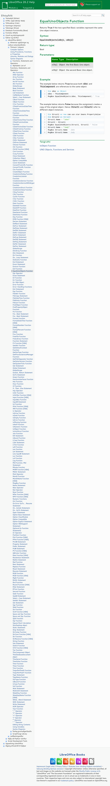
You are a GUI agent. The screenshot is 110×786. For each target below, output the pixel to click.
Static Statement (19, 627)
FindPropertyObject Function (20, 308)
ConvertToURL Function (22, 167)
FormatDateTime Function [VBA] (22, 322)
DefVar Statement (19, 246)
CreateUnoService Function (23, 181)
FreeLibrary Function (20, 339)
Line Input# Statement (21, 454)
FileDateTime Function (21, 298)
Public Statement (19, 546)
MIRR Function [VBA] (21, 469)
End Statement (18, 262)
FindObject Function (20, 305)
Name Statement (19, 485)
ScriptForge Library (20, 734)
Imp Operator (18, 391)
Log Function (17, 460)
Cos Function (18, 169)
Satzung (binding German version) (50, 769)
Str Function (17, 636)
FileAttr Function (19, 293)
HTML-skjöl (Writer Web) (15, 21)
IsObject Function (19, 429)
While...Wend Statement (22, 700)
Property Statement (20, 544)
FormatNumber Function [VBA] (22, 326)
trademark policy (67, 780)
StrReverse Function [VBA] (23, 639)
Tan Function (17, 650)
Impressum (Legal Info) (46, 766)
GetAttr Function (19, 345)
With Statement (18, 702)
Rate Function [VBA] (20, 555)
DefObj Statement (19, 239)
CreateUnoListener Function (20, 177)
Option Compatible (20, 160)
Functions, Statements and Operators (21, 62)
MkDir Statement (19, 472)
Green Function (18, 377)
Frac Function (18, 334)
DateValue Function (20, 215)
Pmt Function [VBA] (20, 537)
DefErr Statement (19, 233)
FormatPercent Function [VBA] (22, 331)
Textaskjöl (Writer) (12, 18)
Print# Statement (19, 542)
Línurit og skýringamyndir (14, 35)
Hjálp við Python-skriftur (17, 739)
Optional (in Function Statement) (20, 529)
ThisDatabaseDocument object (22, 656)
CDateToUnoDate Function (23, 127)
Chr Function (17, 147)
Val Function (17, 686)
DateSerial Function (20, 212)
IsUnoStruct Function (21, 431)
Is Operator (17, 411)
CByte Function (18, 102)
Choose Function (19, 145)
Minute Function (19, 467)
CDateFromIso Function (22, 129)
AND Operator (18, 75)
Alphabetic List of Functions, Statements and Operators (20, 67)
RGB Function (18, 573)
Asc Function (17, 79)
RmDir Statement (19, 580)
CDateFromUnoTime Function (20, 116)
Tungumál (27, 7)
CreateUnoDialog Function (23, 174)
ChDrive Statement (20, 142)
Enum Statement (19, 264)
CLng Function (18, 154)
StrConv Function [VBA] (22, 634)
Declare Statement (20, 221)
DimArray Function (20, 251)
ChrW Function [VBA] (21, 149)
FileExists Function (20, 300)
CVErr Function (18, 201)
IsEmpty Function (19, 418)
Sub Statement (18, 643)
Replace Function (19, 567)
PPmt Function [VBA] (21, 539)
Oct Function (17, 501)
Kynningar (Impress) (13, 25)
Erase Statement (19, 275)
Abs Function (17, 72)
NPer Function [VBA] (20, 494)
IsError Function (19, 420)
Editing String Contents (21, 724)
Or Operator (17, 533)
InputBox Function (20, 400)
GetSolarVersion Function (22, 361)
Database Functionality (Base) (16, 30)
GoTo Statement (19, 375)
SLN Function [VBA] (20, 612)
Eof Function (17, 269)
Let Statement (18, 451)
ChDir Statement (19, 140)
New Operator (18, 488)
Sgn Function (18, 605)
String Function (18, 641)
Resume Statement (20, 571)
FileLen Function (19, 303)
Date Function (18, 203)
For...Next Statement (20, 314)
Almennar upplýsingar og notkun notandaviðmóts (18, 43)
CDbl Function (18, 136)
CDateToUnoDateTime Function (21, 112)
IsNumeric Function (20, 427)
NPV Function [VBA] (20, 497)
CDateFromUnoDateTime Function (22, 107)
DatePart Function (19, 210)
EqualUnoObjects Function (23, 271)
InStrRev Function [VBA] (22, 395)
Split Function (18, 618)
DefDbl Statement (19, 230)
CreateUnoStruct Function (22, 187)
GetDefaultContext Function (20, 349)
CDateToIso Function (21, 131)
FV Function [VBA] (20, 343)
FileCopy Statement (20, 296)
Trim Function (18, 668)
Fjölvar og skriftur (12, 38)
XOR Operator (18, 706)
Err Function (17, 280)
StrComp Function (19, 632)
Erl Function (17, 278)
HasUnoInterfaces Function (23, 379)
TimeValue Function (20, 661)
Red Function (18, 562)
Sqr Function (17, 621)
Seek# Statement (19, 596)
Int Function (17, 404)
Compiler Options (16, 49)
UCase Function (18, 684)
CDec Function (18, 138)
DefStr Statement (19, 244)
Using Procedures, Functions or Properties (21, 53)
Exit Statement (18, 289)
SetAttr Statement (19, 600)
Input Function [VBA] (21, 397)
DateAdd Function (19, 205)
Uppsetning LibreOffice (14, 743)
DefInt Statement (19, 235)
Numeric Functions (20, 499)
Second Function (19, 591)
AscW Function (18, 81)
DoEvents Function (20, 260)
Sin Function (17, 609)
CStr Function (18, 194)
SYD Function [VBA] (20, 648)
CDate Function (18, 133)
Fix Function (17, 312)
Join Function (18, 433)
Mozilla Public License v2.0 (89, 771)
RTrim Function (18, 589)
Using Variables (18, 727)
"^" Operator (17, 722)
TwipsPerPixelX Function (22, 670)
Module (12, 7)
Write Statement (19, 704)
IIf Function (17, 386)
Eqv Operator (18, 273)
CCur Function (18, 104)
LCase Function (18, 440)
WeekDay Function (20, 693)
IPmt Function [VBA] (20, 406)
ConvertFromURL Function (23, 165)
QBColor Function (19, 553)
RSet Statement (19, 587)
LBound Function (19, 438)
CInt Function (18, 151)
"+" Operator (17, 715)
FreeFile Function (19, 336)
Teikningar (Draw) (12, 28)
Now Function (18, 492)
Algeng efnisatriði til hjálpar (15, 746)
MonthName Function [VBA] (21, 480)
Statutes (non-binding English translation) (85, 766)
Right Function (18, 578)
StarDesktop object (20, 625)
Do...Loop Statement (20, 257)
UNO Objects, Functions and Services (57, 149)
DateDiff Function (19, 208)
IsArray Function (19, 413)
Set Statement (18, 603)
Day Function (18, 217)
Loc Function (17, 456)
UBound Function (19, 682)
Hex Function (18, 381)
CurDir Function (19, 196)
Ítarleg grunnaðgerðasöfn (22, 731)
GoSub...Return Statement (22, 372)
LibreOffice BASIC (15, 40)
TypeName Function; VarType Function (20, 678)
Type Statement (18, 675)
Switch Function (19, 645)
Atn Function (17, 84)
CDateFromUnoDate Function (20, 123)
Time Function (18, 664)
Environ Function (19, 266)
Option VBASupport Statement (20, 525)
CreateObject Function (21, 172)
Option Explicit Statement (22, 521)
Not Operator (18, 490)
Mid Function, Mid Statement (19, 464)
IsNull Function (18, 424)
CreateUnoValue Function (22, 190)
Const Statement (19, 163)
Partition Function (19, 535)
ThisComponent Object (21, 652)
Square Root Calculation (22, 623)
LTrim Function (18, 445)
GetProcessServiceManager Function (23, 355)
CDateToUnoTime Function (23, 120)
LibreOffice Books (72, 754)
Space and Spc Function (22, 614)
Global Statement (19, 368)
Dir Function (17, 255)
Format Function (19, 318)
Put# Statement (19, 548)
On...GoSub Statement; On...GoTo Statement (21, 509)
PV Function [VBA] (20, 551)
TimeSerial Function (20, 659)
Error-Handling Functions (22, 287)
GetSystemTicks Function (22, 363)
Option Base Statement (21, 515)
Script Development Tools (17, 741)
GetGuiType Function (21, 352)
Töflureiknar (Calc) (12, 23)
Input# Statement (19, 402)
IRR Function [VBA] (20, 409)
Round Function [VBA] (21, 585)
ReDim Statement (19, 560)
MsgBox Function (19, 483)
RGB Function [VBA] (20, 576)
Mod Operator (18, 474)
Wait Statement (18, 688)
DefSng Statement (20, 242)
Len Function (17, 449)
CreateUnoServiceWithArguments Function (23, 184)
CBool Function (18, 99)
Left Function (18, 447)
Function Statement (20, 341)
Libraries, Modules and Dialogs (21, 56)
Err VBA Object (18, 282)
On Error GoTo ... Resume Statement (22, 504)
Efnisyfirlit (6, 15)
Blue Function (18, 90)
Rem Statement (18, 564)
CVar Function (18, 199)
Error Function (18, 284)
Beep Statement (19, 88)
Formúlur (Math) (11, 33)
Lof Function (17, 458)
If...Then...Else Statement (22, 388)
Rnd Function (18, 582)
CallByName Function (21, 95)
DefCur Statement (19, 226)
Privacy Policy (61, 766)
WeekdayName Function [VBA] (22, 696)
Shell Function (18, 607)
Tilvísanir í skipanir (17, 47)
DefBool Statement (20, 224)
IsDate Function (19, 415)
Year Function (18, 709)
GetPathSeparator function (23, 359)
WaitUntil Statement (20, 691)
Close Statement (19, 156)
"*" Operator (17, 713)
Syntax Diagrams (16, 58)
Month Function (19, 476)
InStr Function (18, 393)
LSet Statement (18, 442)
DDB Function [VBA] (20, 219)
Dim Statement (18, 253)
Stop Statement (18, 630)
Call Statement (18, 93)
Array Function (18, 77)
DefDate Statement (20, 228)
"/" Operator (17, 718)
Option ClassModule (20, 517)
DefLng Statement (19, 237)
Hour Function (18, 384)
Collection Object (19, 158)
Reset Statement (19, 569)
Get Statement (18, 366)
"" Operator (17, 720)
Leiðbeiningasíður (16, 736)
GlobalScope (17, 86)
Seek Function (18, 594)
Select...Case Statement (22, 97)
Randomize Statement (21, 557)
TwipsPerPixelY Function (22, 673)
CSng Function (18, 192)
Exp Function (17, 291)
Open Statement (19, 512)
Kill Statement (18, 436)
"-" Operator (17, 711)
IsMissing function (19, 422)
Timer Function (18, 666)
